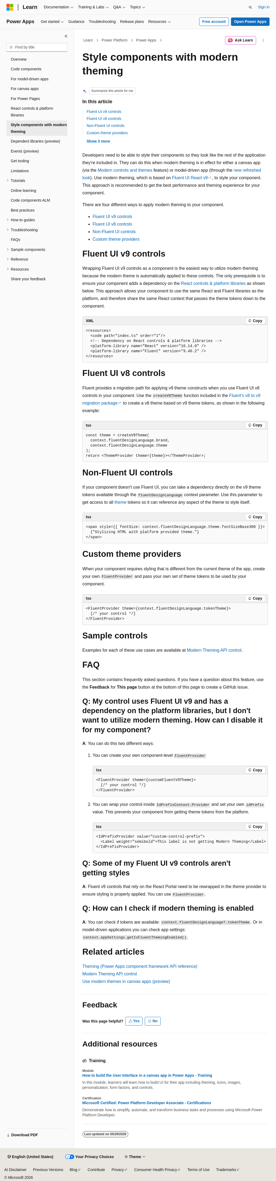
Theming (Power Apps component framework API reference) (140, 966)
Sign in (264, 7)
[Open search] (250, 7)
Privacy (118, 1170)
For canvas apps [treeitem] (25, 89)
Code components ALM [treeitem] (30, 200)
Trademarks (226, 1170)
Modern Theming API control (214, 650)
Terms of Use (198, 1170)
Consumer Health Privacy (155, 1170)
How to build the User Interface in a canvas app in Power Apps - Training (147, 1075)
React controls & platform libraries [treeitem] (32, 111)
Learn (88, 40)
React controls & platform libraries (213, 283)
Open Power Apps (250, 21)
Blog (73, 1170)
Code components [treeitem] (26, 69)
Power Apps (146, 40)
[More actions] (263, 40)
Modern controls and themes (125, 170)
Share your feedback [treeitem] (28, 279)
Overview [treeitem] (18, 59)
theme (120, 502)
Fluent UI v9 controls (104, 111)
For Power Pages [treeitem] (25, 98)
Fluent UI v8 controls (104, 118)
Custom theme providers (107, 133)
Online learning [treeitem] (23, 190)
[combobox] (36, 47)
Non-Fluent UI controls (106, 125)
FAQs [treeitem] (15, 239)
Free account (214, 21)
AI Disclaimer (15, 1170)
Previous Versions (48, 1170)
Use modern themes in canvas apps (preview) (126, 981)
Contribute (96, 1170)
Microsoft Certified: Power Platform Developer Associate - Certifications (146, 1103)
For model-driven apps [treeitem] (30, 79)
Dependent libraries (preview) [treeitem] (35, 141)
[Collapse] (66, 36)
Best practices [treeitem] (22, 210)
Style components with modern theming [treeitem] (39, 128)
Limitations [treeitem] (20, 171)
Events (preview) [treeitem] (25, 151)
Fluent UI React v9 (190, 177)
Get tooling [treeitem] (20, 161)
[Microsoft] (9, 7)
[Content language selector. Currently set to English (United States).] (30, 1157)
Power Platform (114, 40)
